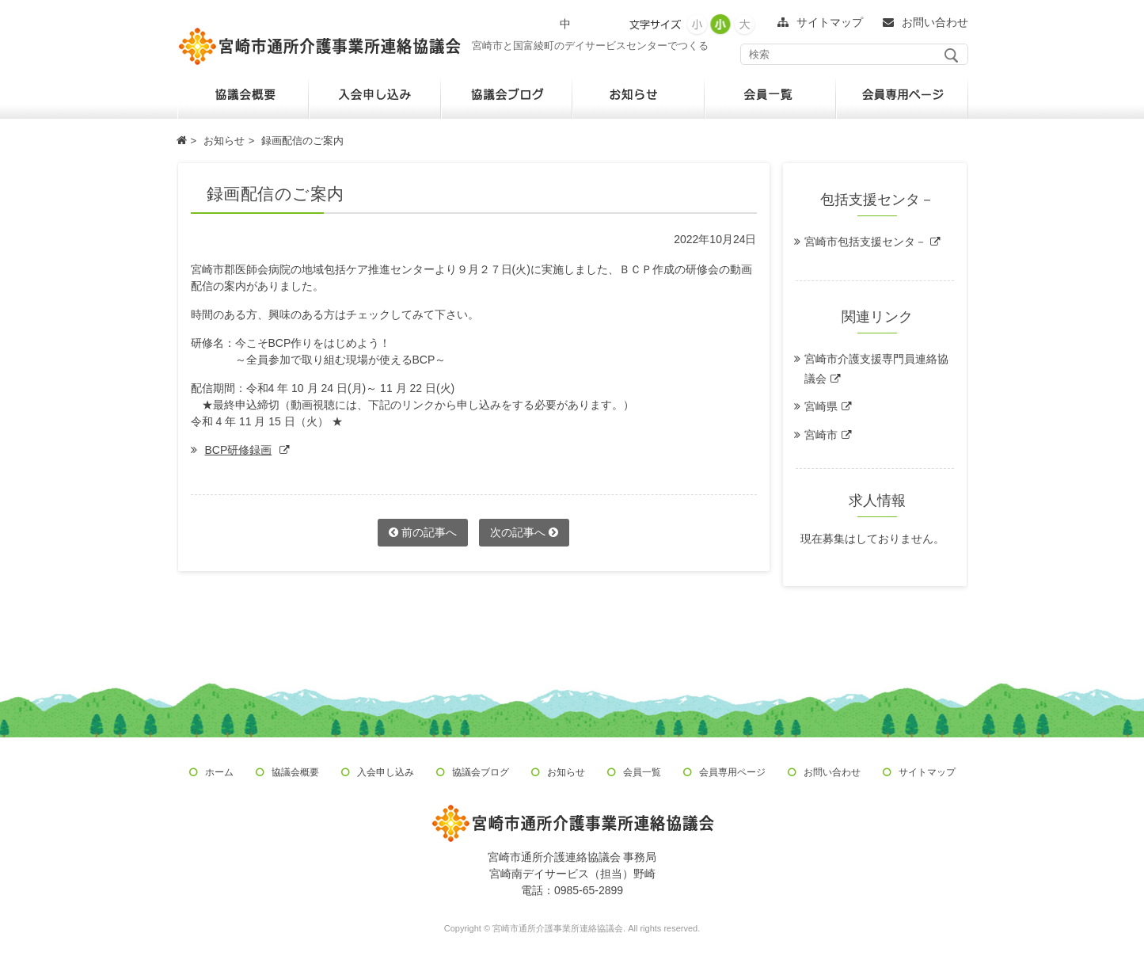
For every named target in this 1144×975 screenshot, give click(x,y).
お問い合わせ (832, 772)
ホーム (219, 772)
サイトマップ (927, 772)
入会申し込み (385, 772)
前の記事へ (423, 532)
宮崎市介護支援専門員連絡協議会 (876, 368)
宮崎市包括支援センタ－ (865, 241)
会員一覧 (642, 772)
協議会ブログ (480, 772)
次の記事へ (524, 532)
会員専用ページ (732, 772)
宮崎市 (821, 434)
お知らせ (566, 772)
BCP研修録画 (238, 450)
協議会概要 (295, 772)
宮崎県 (821, 406)
